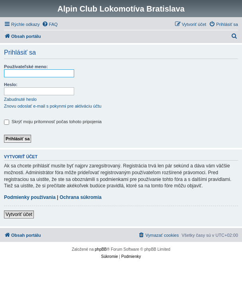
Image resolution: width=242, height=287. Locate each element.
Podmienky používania (29, 197)
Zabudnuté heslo (20, 99)
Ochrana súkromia (80, 197)
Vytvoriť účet (19, 214)
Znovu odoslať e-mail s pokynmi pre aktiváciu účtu (52, 106)
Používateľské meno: (26, 66)
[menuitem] (50, 24)
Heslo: (11, 84)
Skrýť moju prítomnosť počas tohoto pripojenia (53, 121)
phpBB (101, 249)
